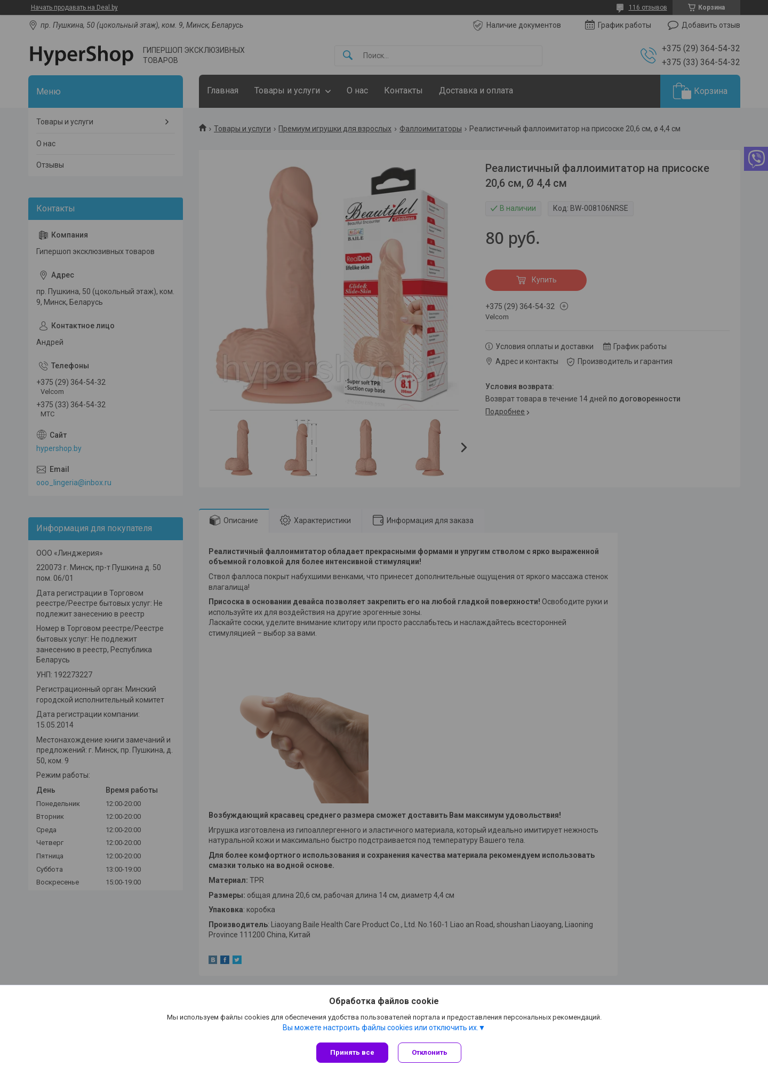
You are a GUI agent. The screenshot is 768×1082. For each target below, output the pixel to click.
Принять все (352, 1052)
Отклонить (431, 1052)
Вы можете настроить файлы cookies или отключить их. (380, 1028)
